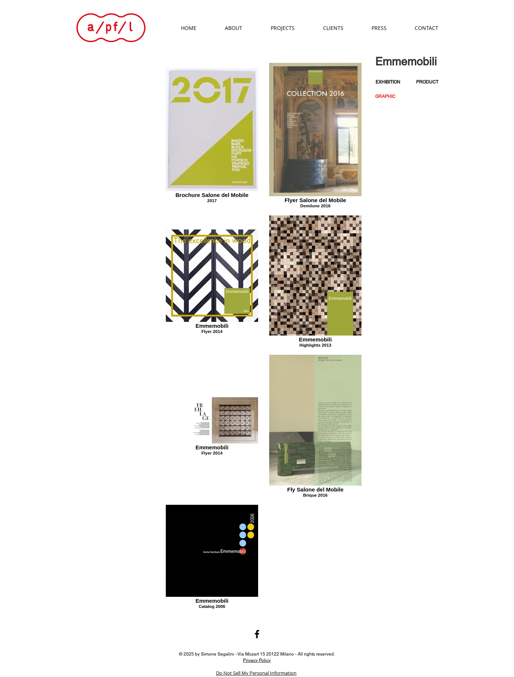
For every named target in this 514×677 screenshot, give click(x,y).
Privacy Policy (257, 660)
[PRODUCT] (427, 82)
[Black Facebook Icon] (257, 634)
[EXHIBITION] (387, 82)
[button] (385, 96)
